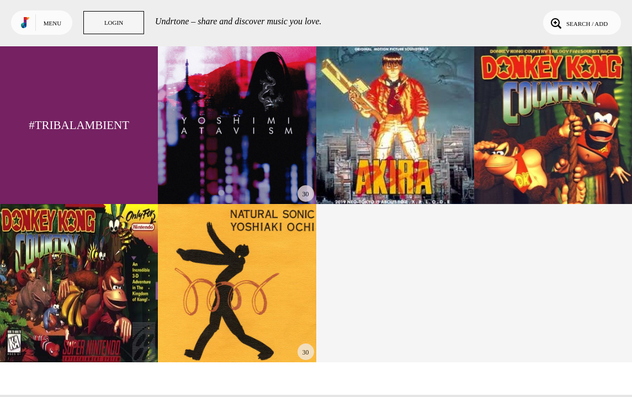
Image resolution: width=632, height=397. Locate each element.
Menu (52, 23)
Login (113, 22)
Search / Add (578, 22)
